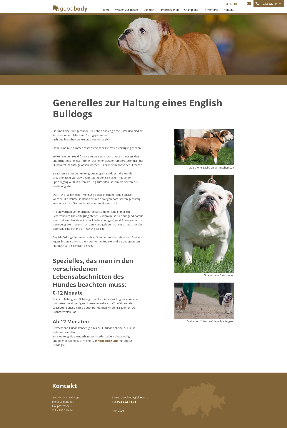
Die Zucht (150, 9)
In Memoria (211, 9)
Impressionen (170, 9)
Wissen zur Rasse (126, 9)
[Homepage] (70, 8)
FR (236, 4)
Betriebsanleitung (105, 340)
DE (227, 4)
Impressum (119, 410)
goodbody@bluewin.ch (135, 397)
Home (106, 9)
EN (231, 4)
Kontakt (229, 9)
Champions (191, 9)
